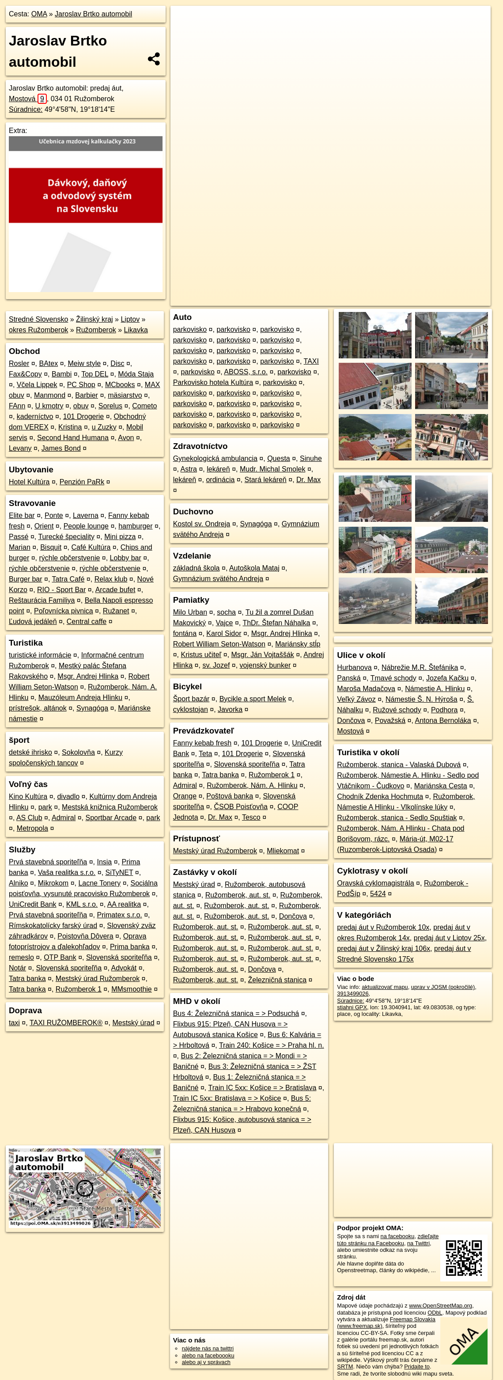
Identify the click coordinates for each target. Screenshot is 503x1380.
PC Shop (81, 384)
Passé (18, 536)
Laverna (85, 515)
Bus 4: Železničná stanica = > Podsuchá (236, 1013)
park (45, 807)
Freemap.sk (384, 299)
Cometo (144, 406)
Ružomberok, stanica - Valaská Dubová (399, 764)
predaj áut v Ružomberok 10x (383, 927)
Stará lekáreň (266, 479)
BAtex (48, 363)
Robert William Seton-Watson (219, 644)
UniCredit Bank (33, 904)
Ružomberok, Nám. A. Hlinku (252, 785)
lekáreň (218, 469)
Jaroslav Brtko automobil (93, 14)
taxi (14, 1022)
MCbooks (120, 384)
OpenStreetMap (338, 299)
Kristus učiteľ (201, 654)
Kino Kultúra (28, 796)
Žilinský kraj (94, 319)
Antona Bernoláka (443, 720)
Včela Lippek (37, 384)
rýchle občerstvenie (69, 558)
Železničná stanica (277, 980)
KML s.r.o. (82, 904)
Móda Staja (136, 374)
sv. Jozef (216, 665)
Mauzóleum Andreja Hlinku (80, 697)
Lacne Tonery (99, 883)
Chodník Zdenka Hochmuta (380, 796)
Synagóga (92, 708)
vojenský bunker (265, 665)
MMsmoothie (131, 989)
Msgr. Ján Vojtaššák (262, 654)
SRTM (345, 1366)
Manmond (49, 395)
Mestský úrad (133, 1022)
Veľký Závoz (356, 699)
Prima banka (130, 946)
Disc (117, 363)
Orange (185, 796)
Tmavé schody (393, 678)
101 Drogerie (83, 416)
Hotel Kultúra (29, 482)
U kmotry (49, 406)
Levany (20, 448)
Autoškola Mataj (254, 568)
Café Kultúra (90, 547)
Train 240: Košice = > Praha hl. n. (271, 1045)
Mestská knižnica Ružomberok (110, 807)
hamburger (135, 526)
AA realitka (124, 904)
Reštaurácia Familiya (42, 600)
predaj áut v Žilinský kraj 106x (383, 948)
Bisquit (50, 547)
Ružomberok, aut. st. (238, 895)
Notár (17, 968)
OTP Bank (60, 957)
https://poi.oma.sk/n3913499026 (450, 299)
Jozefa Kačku (447, 678)
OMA (39, 14)
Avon (126, 437)
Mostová (28, 99)
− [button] (186, 34)
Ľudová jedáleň (33, 621)
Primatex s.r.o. (119, 915)
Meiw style (84, 363)
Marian (19, 547)
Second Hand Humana (73, 437)
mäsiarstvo (125, 395)
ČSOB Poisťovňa (241, 806)
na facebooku (398, 1236)
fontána (185, 633)
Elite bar (22, 515)
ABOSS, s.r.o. (246, 372)
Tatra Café (68, 579)
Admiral (64, 817)
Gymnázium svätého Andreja (218, 578)
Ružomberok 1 (79, 989)
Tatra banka (27, 978)
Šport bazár (191, 699)
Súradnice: (26, 109)
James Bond (61, 448)
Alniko (18, 883)
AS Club (29, 817)
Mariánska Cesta (440, 786)
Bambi (62, 374)
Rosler (19, 363)
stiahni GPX (352, 1007)
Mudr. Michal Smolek (273, 469)
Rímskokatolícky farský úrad (53, 925)
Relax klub (111, 579)
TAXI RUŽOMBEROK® (66, 1022)
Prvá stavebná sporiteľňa (48, 862)
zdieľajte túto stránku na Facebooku (388, 1239)
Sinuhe (311, 458)
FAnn (17, 406)
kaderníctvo (35, 416)
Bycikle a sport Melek (252, 699)
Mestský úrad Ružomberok (98, 978)
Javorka (230, 709)
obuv (81, 406)
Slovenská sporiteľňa (119, 957)
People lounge (86, 526)
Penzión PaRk (82, 482)
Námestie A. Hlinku (435, 688)
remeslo (21, 957)
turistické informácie (40, 655)
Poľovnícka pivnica (63, 611)
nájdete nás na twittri (208, 1348)
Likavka (136, 330)
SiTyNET (119, 872)
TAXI (311, 361)
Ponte (54, 515)
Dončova (293, 916)
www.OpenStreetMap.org (440, 1305)
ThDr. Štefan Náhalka (276, 623)
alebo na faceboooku (208, 1355)
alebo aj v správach (206, 1362)
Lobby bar (125, 558)
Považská (390, 720)
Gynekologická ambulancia (215, 458)
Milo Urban (190, 612)
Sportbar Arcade (110, 817)
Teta (205, 753)
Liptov (130, 319)
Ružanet (116, 611)
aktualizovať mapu (385, 987)
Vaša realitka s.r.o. (66, 872)
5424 (378, 893)
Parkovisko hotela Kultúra (213, 382)
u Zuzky (104, 427)
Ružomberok (96, 330)
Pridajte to (417, 1366)
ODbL (434, 1312)
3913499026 (352, 993)
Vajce (224, 623)
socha (226, 612)
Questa (278, 458)
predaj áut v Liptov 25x (449, 938)
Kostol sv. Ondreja (202, 524)
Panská (348, 678)
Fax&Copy (25, 374)
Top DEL (94, 374)
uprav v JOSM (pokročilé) (443, 987)
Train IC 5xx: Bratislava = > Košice (227, 1098)
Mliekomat (283, 851)
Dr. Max (308, 479)
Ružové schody (397, 710)
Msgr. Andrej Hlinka (87, 676)
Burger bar (25, 579)
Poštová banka (229, 796)
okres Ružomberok (38, 330)
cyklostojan (190, 709)
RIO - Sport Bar (61, 589)
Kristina (70, 427)
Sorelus (110, 406)
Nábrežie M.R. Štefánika (420, 667)
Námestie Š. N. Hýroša (422, 699)
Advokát (124, 968)
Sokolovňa (78, 752)
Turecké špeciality (66, 536)
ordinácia (220, 479)
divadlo (68, 796)
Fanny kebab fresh (202, 743)
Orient (44, 526)
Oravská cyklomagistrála (375, 883)
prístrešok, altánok (38, 708)
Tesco (251, 817)
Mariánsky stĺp (297, 644)
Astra (189, 469)
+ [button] (186, 20)
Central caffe (86, 621)
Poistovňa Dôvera (85, 936)
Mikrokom (53, 883)
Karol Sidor (223, 633)
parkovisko (190, 329)
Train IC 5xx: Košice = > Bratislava (262, 1087)
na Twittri (418, 1243)
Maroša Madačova (366, 688)
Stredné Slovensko (38, 319)
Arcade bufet (115, 589)
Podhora (444, 710)
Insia (104, 862)
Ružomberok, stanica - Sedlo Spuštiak (397, 817)
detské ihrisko (30, 752)
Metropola (32, 828)
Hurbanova (354, 667)
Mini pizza (120, 536)
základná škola (196, 568)
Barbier (86, 395)
